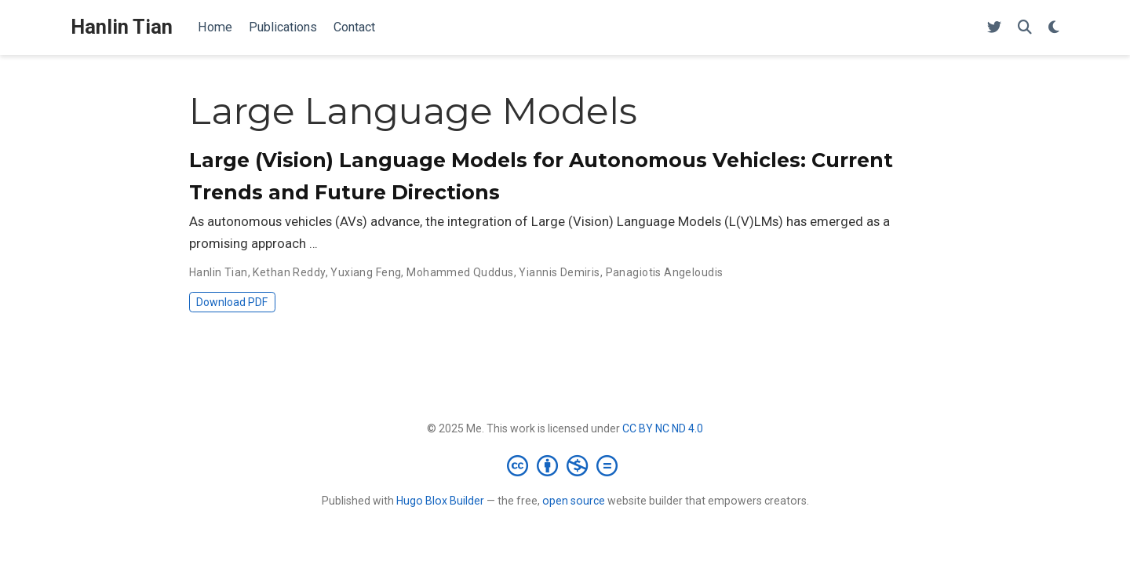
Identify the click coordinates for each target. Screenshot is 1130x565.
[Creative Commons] (565, 465)
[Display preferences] (1053, 28)
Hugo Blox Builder (440, 500)
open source (573, 500)
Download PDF (232, 302)
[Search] (1025, 28)
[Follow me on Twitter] (994, 28)
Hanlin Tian (122, 27)
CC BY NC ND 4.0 (662, 428)
